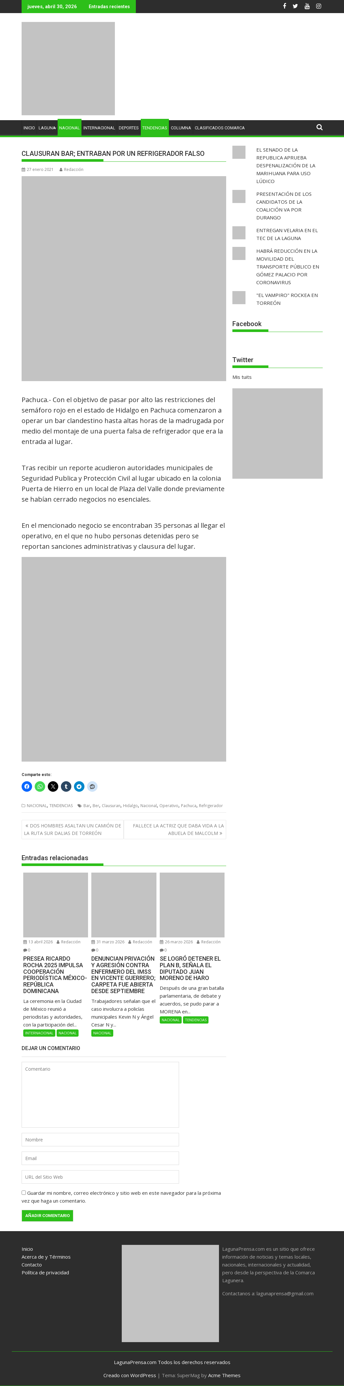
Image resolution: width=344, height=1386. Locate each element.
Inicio (27, 1249)
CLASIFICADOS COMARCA (220, 127)
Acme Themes (224, 1375)
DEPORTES (129, 127)
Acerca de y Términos (46, 1256)
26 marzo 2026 (176, 942)
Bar (86, 805)
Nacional (148, 805)
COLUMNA (181, 127)
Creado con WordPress (129, 1375)
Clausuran (111, 805)
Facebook (247, 324)
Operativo (168, 805)
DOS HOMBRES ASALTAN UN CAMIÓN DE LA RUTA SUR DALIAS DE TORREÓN (72, 829)
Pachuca (188, 805)
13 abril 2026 (38, 942)
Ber (96, 805)
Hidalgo (130, 805)
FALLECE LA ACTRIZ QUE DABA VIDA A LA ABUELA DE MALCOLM (178, 829)
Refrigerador (211, 805)
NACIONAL (69, 127)
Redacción (71, 169)
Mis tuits (242, 377)
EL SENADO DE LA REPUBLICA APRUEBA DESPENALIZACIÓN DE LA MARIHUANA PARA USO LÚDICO (285, 165)
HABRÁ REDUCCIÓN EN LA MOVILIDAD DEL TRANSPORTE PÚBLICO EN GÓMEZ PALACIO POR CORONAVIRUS (287, 267)
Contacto (32, 1264)
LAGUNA (47, 127)
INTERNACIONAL (99, 127)
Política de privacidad (45, 1272)
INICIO (29, 127)
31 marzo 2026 (107, 942)
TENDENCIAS (154, 127)
